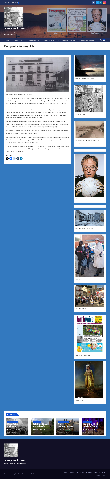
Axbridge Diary (34, 40)
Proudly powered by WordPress (13, 474)
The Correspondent (87, 40)
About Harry (19, 40)
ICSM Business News (12, 421)
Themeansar (36, 474)
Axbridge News (36, 421)
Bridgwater (60, 110)
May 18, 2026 (89, 429)
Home (8, 40)
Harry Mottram (14, 28)
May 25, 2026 (13, 429)
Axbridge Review (88, 421)
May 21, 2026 (63, 429)
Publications (48, 40)
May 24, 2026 (38, 429)
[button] (101, 40)
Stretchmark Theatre (66, 40)
